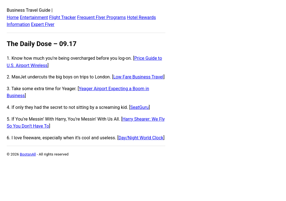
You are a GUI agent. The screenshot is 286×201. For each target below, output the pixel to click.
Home (13, 17)
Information (18, 24)
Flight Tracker (62, 17)
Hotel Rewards (141, 17)
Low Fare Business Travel (138, 77)
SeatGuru (139, 107)
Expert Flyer (42, 24)
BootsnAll (28, 154)
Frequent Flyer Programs (101, 17)
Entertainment (34, 17)
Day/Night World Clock (140, 137)
